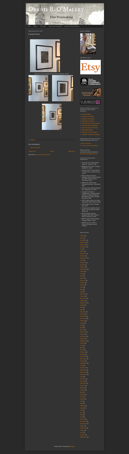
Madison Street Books (88, 119)
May (81, 289)
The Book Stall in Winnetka (90, 125)
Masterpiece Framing (88, 121)
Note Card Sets (86, 143)
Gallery (35, 26)
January (82, 265)
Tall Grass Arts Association (89, 132)
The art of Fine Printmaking (90, 145)
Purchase (43, 26)
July (81, 249)
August (82, 235)
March (82, 251)
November (83, 240)
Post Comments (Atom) (43, 154)
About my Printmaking (55, 26)
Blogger (72, 446)
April (81, 276)
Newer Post (32, 151)
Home (29, 26)
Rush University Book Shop (90, 127)
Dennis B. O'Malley (56, 9)
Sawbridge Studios (87, 130)
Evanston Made (86, 114)
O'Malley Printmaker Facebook (91, 134)
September (83, 258)
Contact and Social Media (71, 26)
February (82, 244)
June (81, 238)
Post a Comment (35, 147)
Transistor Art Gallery (88, 116)
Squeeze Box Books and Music (91, 123)
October (82, 256)
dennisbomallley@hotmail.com (89, 153)
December (83, 316)
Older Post (72, 151)
